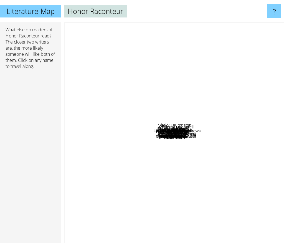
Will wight (97, 126)
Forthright (178, 106)
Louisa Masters (142, 93)
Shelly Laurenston (200, 26)
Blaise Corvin (139, 195)
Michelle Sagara (168, 71)
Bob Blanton (124, 137)
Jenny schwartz (184, 149)
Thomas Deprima (177, 193)
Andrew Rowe (118, 164)
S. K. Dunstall (154, 123)
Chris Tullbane (201, 124)
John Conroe (157, 203)
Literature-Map (31, 11)
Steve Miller (186, 214)
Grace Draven (169, 80)
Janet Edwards (155, 170)
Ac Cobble (159, 165)
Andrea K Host (130, 160)
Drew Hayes (103, 112)
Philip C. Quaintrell (197, 66)
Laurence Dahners (129, 97)
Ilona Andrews (264, 121)
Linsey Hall (204, 181)
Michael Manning (214, 147)
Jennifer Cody (181, 172)
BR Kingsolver (188, 130)
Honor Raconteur (22, 36)
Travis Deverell (226, 90)
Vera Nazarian (233, 127)
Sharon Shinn (115, 60)
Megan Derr (214, 115)
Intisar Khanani (195, 90)
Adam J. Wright (221, 101)
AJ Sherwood (151, 103)
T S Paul (133, 117)
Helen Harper (175, 93)
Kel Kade (220, 55)
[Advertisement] (30, 158)
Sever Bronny (189, 163)
